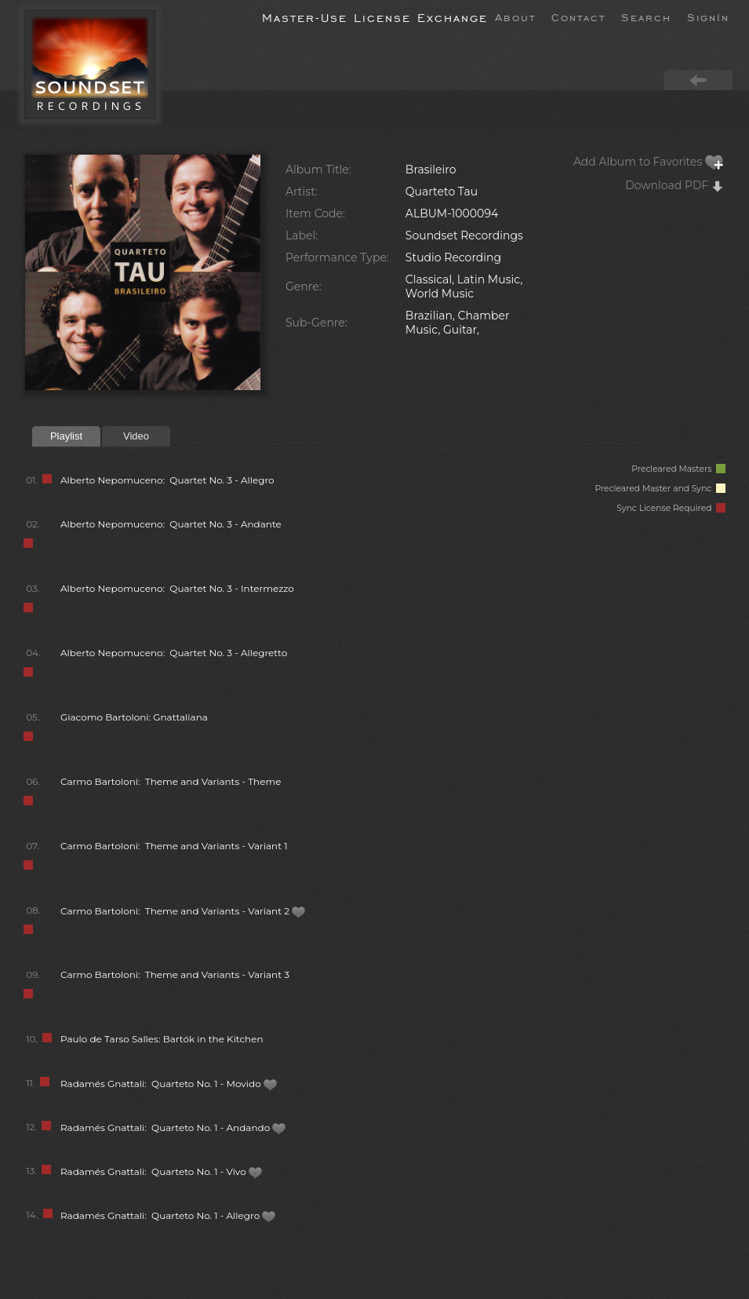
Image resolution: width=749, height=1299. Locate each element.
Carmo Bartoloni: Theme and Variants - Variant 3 (174, 974)
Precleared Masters (678, 469)
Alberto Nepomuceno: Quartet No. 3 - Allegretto (173, 653)
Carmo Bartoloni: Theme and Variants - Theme (170, 781)
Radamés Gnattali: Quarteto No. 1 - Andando (173, 1127)
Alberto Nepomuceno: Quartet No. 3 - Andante (171, 524)
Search (646, 16)
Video (136, 436)
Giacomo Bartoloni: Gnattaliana (134, 717)
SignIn (708, 16)
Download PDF (674, 185)
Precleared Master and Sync (659, 488)
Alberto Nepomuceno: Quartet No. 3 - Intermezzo (177, 588)
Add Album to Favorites (648, 162)
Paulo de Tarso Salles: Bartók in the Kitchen (162, 1039)
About (515, 16)
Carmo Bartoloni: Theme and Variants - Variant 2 (183, 911)
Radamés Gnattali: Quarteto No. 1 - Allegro (168, 1215)
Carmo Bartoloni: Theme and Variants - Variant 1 (174, 846)
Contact (578, 16)
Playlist (66, 436)
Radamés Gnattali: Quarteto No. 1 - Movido (169, 1083)
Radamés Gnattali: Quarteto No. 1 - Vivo (161, 1171)
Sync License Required (670, 508)
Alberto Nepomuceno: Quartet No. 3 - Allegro (167, 480)
